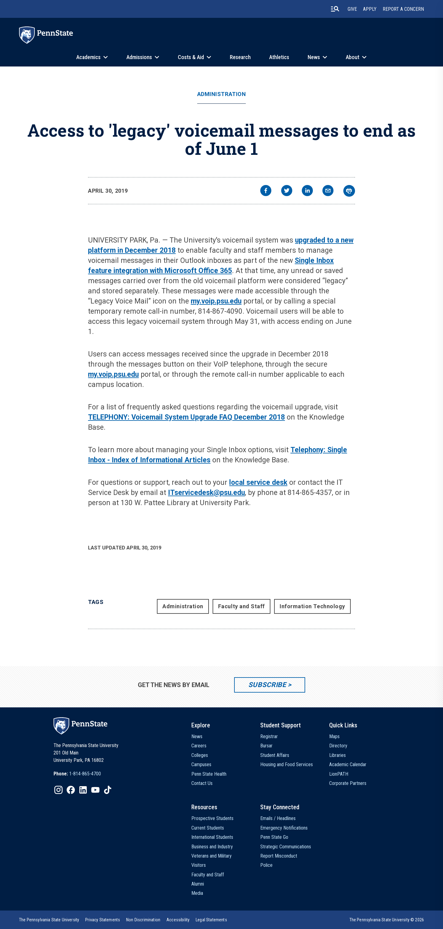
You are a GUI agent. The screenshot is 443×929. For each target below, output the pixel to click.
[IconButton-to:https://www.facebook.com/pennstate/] (71, 790)
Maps (334, 736)
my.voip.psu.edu (216, 301)
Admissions (139, 57)
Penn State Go (274, 837)
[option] (77, 774)
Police (266, 865)
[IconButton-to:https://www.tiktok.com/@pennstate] (108, 790)
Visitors (198, 865)
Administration (221, 94)
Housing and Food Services (286, 764)
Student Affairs (274, 755)
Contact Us (202, 783)
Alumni (197, 884)
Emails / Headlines (278, 818)
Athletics (279, 57)
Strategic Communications (285, 847)
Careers (198, 746)
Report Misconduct (278, 856)
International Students (212, 837)
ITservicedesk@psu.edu (206, 493)
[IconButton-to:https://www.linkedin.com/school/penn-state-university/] (83, 790)
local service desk (258, 482)
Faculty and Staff (241, 606)
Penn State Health (208, 774)
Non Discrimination (143, 919)
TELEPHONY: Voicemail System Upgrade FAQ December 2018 (186, 417)
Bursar (266, 746)
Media (197, 893)
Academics (88, 57)
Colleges (199, 755)
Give (352, 9)
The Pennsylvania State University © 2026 (386, 919)
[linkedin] (307, 191)
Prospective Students (212, 818)
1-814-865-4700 (85, 774)
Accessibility (178, 919)
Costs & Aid (191, 57)
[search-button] (335, 8)
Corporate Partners (347, 783)
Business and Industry (212, 847)
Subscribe (267, 685)
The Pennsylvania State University (49, 919)
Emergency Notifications (284, 828)
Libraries (337, 755)
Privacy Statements (102, 919)
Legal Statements (211, 919)
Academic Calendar (347, 764)
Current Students (207, 828)
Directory (338, 746)
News (314, 57)
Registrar (269, 736)
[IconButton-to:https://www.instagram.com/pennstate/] (58, 790)
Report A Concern (403, 9)
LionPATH (338, 774)
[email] (327, 191)
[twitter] (286, 191)
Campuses (201, 764)
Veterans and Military (211, 856)
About (352, 57)
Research (240, 57)
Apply (370, 9)
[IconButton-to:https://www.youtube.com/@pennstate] (95, 790)
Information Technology (312, 606)
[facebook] (265, 191)
